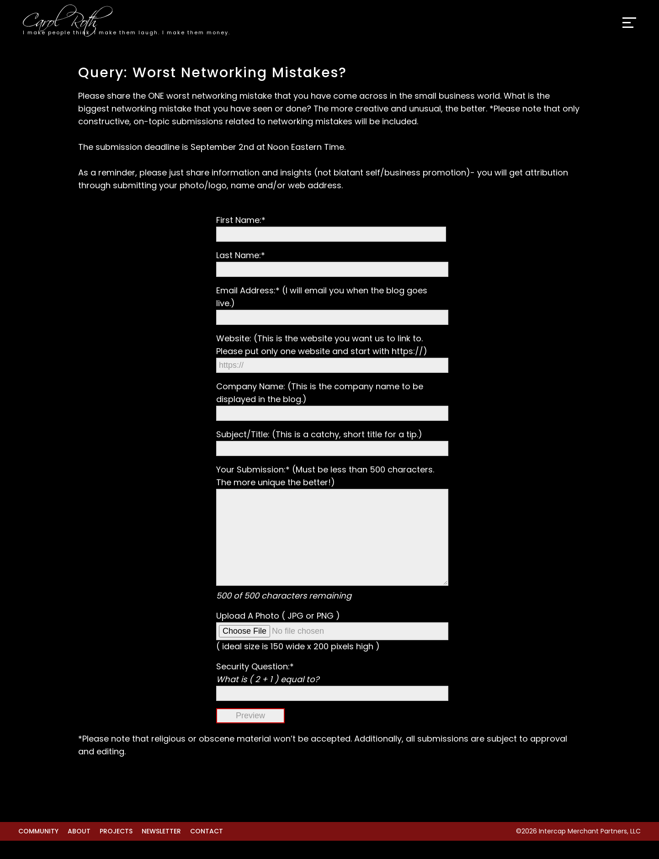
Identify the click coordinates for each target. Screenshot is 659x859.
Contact (206, 849)
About (79, 849)
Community (38, 849)
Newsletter (161, 849)
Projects (116, 849)
